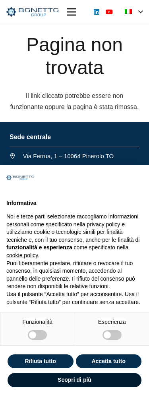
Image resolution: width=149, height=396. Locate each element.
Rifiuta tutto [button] (40, 361)
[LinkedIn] (96, 12)
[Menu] (71, 12)
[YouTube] (109, 12)
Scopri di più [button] (74, 380)
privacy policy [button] (103, 224)
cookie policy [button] (22, 255)
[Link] (32, 12)
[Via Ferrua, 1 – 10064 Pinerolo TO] (16, 156)
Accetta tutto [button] (108, 361)
